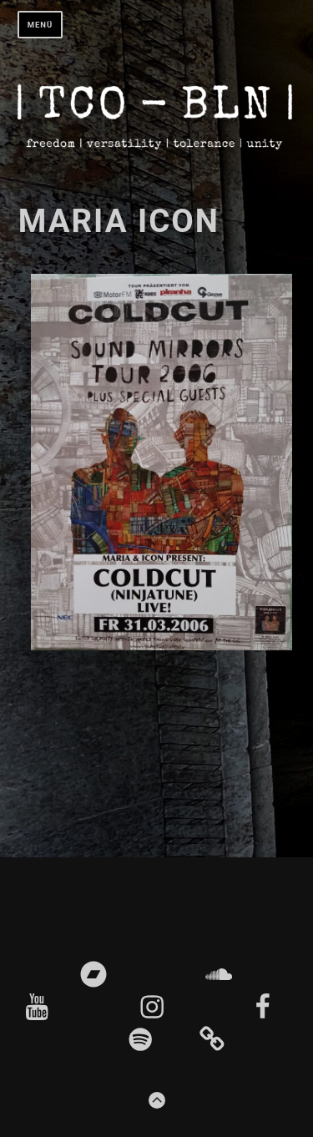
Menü (40, 24)
